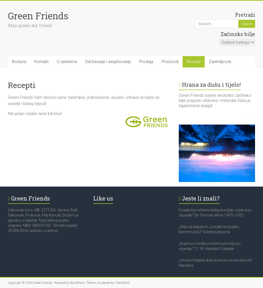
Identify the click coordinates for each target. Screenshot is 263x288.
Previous (247, 121)
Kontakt (41, 61)
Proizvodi (170, 61)
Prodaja (146, 61)
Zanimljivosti (220, 61)
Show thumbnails (224, 121)
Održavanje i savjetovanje (108, 61)
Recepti (194, 61)
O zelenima (67, 61)
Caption (236, 121)
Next (252, 121)
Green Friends (38, 16)
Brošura (19, 61)
